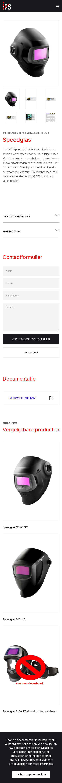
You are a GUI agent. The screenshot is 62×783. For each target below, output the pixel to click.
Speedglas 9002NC (14, 619)
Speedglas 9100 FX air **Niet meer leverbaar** (30, 711)
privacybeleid (17, 763)
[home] (7, 6)
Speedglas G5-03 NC (15, 527)
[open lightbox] (31, 53)
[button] (55, 7)
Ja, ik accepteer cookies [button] (31, 774)
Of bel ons (31, 352)
